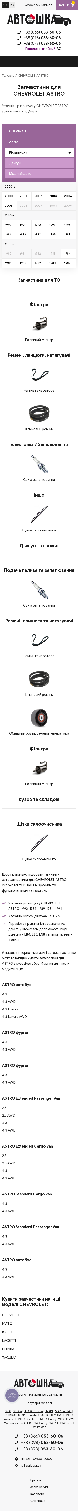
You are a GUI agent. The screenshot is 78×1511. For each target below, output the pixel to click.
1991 (23, 225)
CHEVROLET (26, 75)
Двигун (15, 163)
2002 (38, 196)
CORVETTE (11, 1315)
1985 (8, 263)
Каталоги (37, 1494)
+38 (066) (42, 32)
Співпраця (37, 1501)
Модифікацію (20, 174)
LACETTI (9, 1340)
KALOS (7, 1332)
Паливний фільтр (39, 340)
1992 (38, 225)
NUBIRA (8, 1349)
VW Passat (39, 1427)
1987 (38, 263)
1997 (38, 234)
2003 (53, 196)
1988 (52, 263)
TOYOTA (56, 1415)
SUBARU (10, 1415)
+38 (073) (42, 43)
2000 (9, 196)
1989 (67, 263)
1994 (67, 225)
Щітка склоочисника (39, 530)
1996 (23, 234)
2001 (23, 196)
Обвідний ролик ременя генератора (39, 733)
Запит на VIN (39, 1487)
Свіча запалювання (39, 480)
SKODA (17, 1411)
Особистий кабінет (38, 5)
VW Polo (54, 1423)
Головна (8, 75)
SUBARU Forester (27, 1415)
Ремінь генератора (39, 390)
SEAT (8, 1411)
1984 (67, 253)
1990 (8, 225)
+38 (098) (42, 38)
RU (12, 5)
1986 (23, 263)
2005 (8, 206)
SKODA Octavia (33, 1411)
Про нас (36, 1480)
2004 (68, 196)
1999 (67, 234)
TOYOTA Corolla (25, 1419)
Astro (14, 142)
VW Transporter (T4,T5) (18, 1423)
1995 (8, 234)
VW (71, 1419)
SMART (49, 1411)
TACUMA (9, 1358)
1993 (52, 225)
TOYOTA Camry (46, 1419)
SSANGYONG (63, 1411)
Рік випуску (18, 152)
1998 (52, 234)
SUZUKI (44, 1415)
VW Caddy (40, 1423)
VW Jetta (67, 1423)
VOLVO (62, 1419)
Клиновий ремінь (39, 429)
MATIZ (7, 1323)
